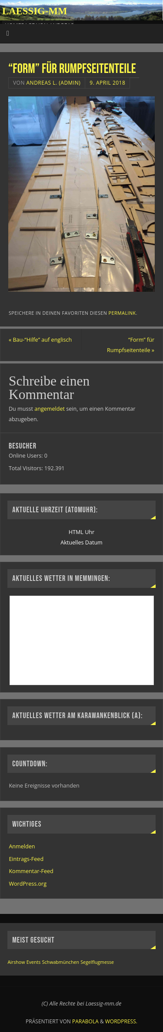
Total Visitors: (26, 468)
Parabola (85, 1021)
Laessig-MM (34, 11)
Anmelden (22, 846)
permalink (122, 313)
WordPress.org (28, 883)
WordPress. (121, 1021)
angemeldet (49, 408)
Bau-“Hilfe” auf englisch (40, 339)
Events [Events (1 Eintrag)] (34, 962)
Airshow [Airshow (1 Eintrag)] (16, 962)
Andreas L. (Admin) (54, 82)
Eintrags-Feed (26, 859)
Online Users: (26, 455)
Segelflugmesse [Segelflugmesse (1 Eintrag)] (97, 962)
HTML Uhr (81, 532)
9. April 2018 (107, 82)
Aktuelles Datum (81, 542)
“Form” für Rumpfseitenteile (130, 345)
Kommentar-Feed (31, 871)
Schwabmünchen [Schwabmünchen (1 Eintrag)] (60, 962)
